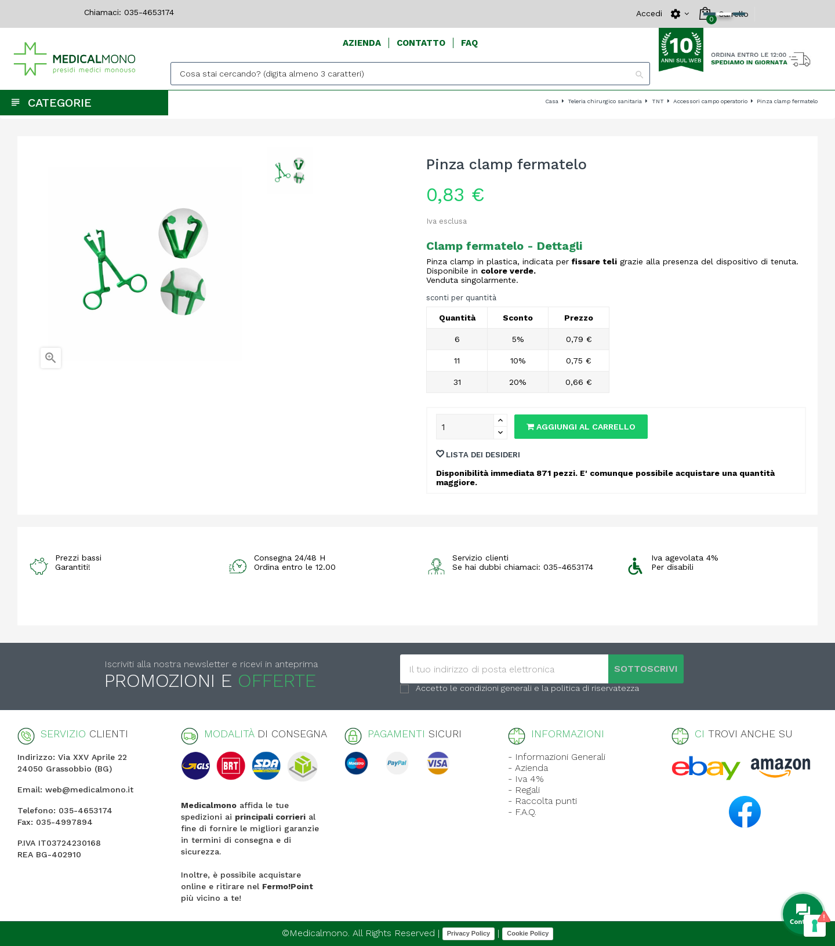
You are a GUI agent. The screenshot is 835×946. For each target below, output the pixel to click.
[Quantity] (465, 426)
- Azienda (528, 767)
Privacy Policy (469, 933)
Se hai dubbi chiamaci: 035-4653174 (522, 567)
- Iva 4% (526, 778)
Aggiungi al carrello (581, 426)
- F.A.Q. (522, 811)
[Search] (410, 74)
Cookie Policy (528, 933)
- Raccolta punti (542, 800)
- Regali (524, 789)
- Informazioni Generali (556, 756)
